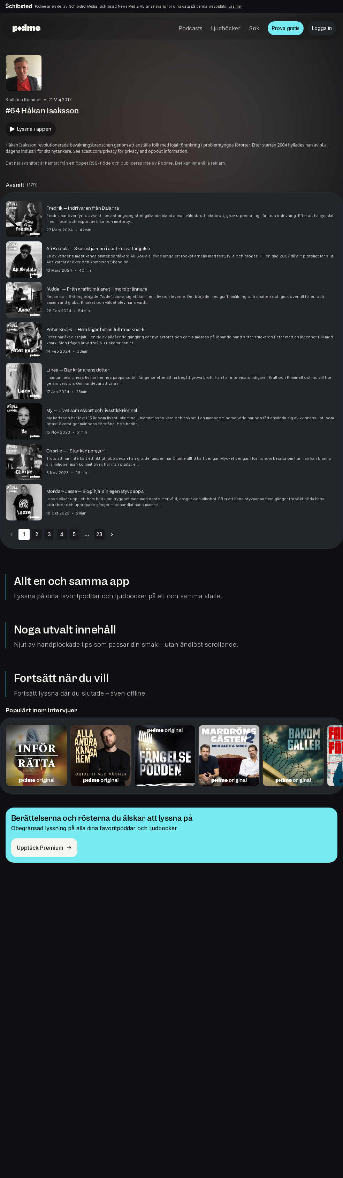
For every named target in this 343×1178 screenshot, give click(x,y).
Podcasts (190, 28)
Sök (254, 28)
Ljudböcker (226, 28)
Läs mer (235, 6)
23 (99, 534)
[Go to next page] (111, 534)
